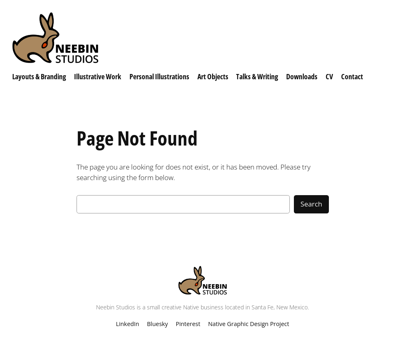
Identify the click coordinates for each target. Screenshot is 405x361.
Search (311, 204)
